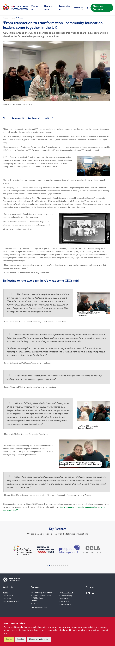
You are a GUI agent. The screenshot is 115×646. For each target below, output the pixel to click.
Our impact (7, 598)
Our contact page (65, 595)
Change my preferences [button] (38, 639)
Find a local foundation (98, 7)
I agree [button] (9, 639)
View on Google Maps (39, 607)
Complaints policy (65, 604)
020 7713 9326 (67, 593)
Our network (8, 595)
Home (5, 18)
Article (20, 18)
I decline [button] (20, 639)
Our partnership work (11, 601)
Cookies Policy (64, 601)
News (13, 18)
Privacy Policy (64, 598)
